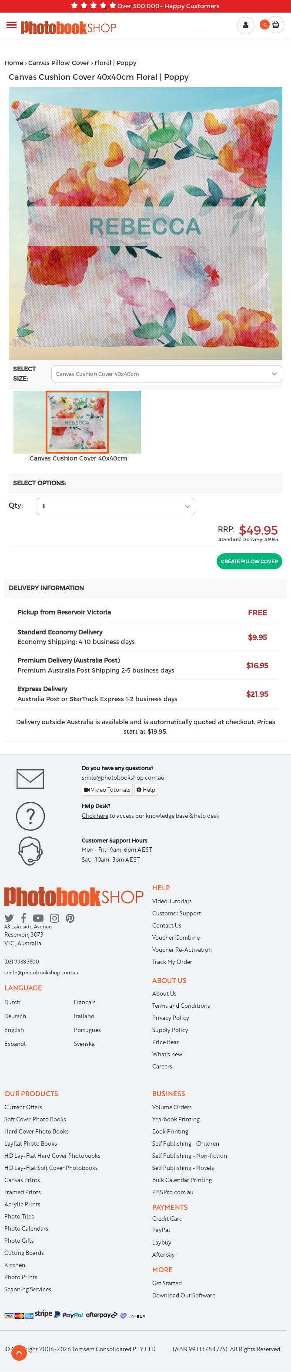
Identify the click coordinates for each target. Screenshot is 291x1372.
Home (13, 62)
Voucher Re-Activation (182, 950)
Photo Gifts (19, 1241)
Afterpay (163, 1254)
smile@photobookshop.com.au (123, 777)
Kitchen (14, 1265)
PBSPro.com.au (173, 1192)
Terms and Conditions (181, 1005)
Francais (85, 1002)
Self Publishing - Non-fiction (189, 1156)
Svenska (84, 1044)
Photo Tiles (19, 1216)
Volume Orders (172, 1107)
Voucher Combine (176, 937)
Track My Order (172, 962)
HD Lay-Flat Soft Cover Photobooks (51, 1168)
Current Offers (23, 1107)
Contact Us (166, 925)
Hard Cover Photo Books (36, 1131)
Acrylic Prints (22, 1204)
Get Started (167, 1283)
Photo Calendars (26, 1228)
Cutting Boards (24, 1253)
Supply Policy (170, 1030)
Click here (95, 816)
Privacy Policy (170, 1018)
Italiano (84, 1016)
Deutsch (15, 1016)
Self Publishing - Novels (183, 1168)
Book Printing (170, 1131)
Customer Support (176, 913)
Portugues (87, 1030)
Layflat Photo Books (30, 1143)
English (14, 1030)
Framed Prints (22, 1192)
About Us (164, 993)
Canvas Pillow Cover (58, 62)
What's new (167, 1054)
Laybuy (161, 1242)
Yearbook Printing (176, 1119)
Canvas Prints (22, 1180)
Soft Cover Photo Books (35, 1119)
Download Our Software (183, 1295)
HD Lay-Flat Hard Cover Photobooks (52, 1156)
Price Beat (165, 1042)
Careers (162, 1066)
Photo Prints (20, 1277)
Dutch (12, 1002)
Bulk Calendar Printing (182, 1180)
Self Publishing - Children (185, 1143)
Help (146, 790)
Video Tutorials (107, 790)
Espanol (15, 1044)
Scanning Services (27, 1289)
